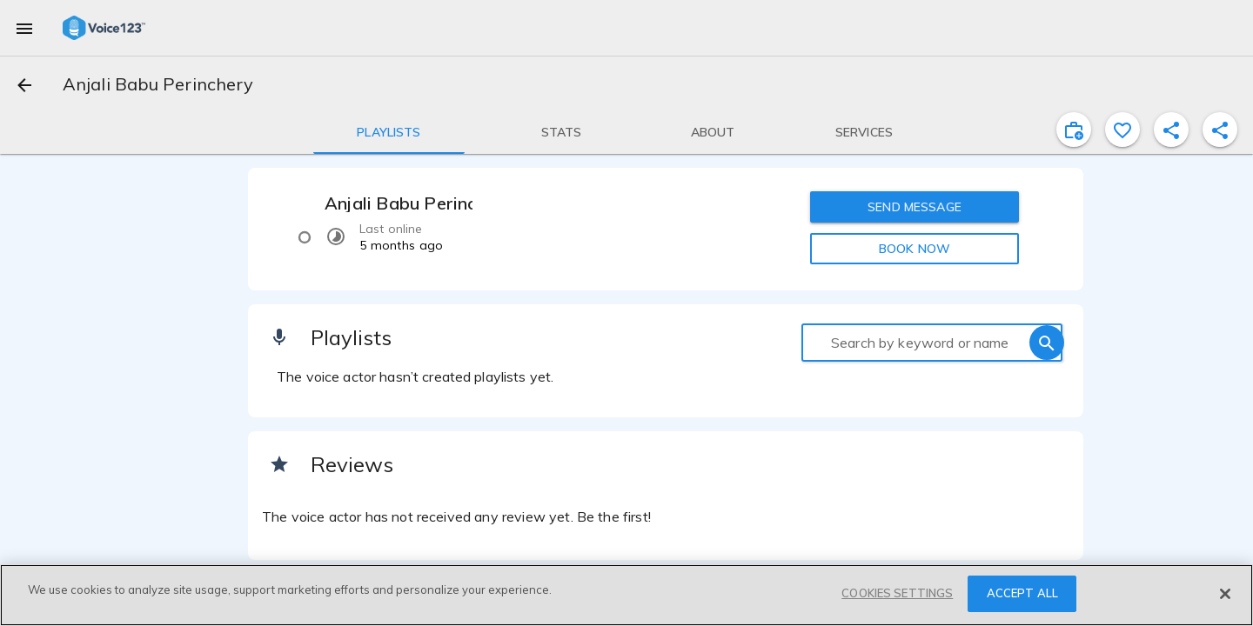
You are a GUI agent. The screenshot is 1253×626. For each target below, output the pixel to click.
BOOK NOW (914, 248)
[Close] (1225, 594)
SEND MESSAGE (915, 207)
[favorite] (1122, 129)
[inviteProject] (1073, 129)
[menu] (24, 27)
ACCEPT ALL (1022, 593)
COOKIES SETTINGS (897, 593)
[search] (1046, 342)
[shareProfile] (1171, 129)
